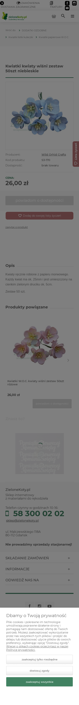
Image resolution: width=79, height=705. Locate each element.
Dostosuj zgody (39, 670)
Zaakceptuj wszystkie (39, 681)
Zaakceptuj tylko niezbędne (39, 659)
